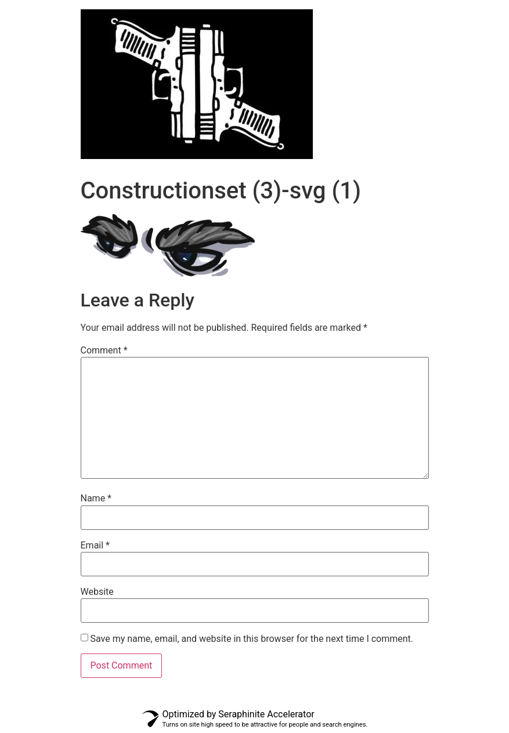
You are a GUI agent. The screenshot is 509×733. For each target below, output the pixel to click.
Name (96, 498)
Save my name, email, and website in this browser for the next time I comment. (251, 639)
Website (97, 592)
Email (95, 545)
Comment (104, 350)
